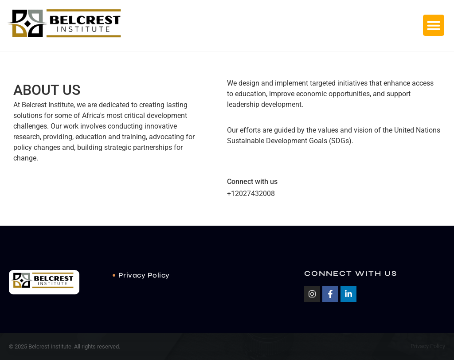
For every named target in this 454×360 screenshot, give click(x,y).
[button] (433, 25)
